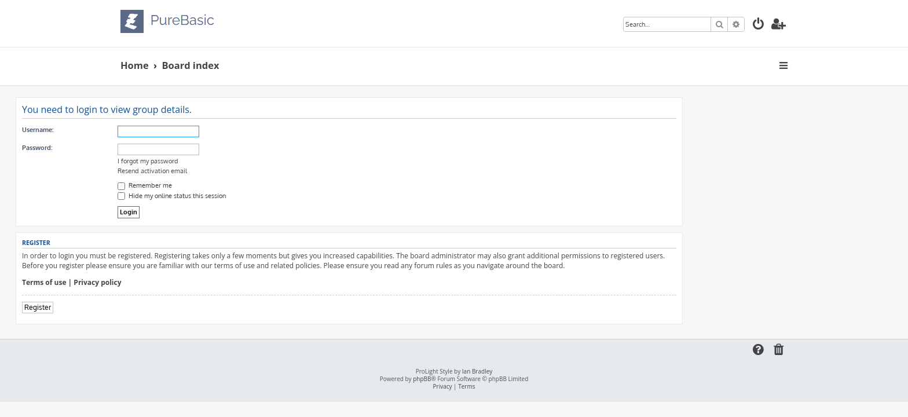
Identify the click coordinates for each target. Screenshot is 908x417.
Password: (142, 148)
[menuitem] (758, 25)
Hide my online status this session (276, 196)
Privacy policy (202, 282)
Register (142, 307)
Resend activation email (257, 171)
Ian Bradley (477, 371)
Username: (142, 130)
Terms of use (149, 282)
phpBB (422, 379)
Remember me (249, 185)
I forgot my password (252, 161)
